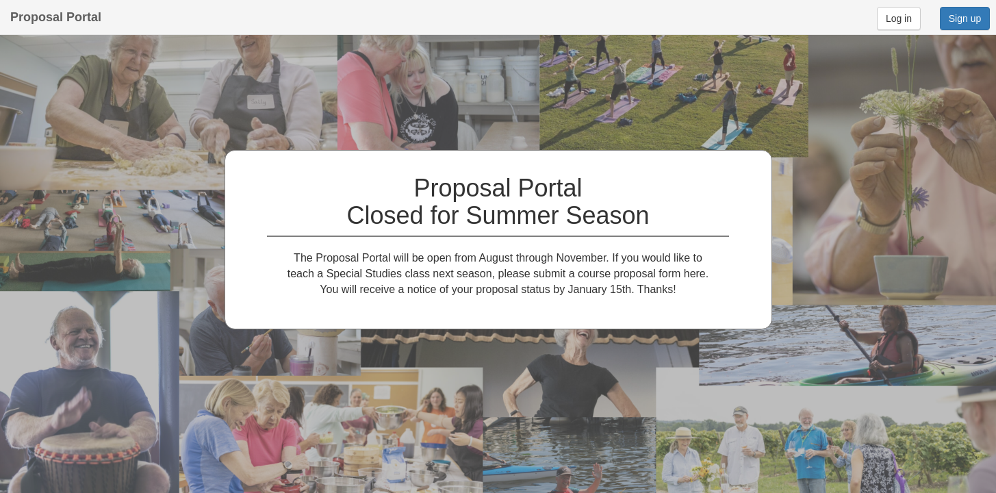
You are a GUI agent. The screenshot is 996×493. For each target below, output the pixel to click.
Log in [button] (899, 18)
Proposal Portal (55, 17)
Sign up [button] (965, 18)
